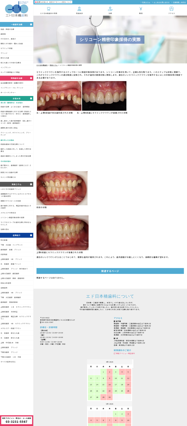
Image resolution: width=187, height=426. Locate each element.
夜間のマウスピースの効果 (11, 201)
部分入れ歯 (5, 58)
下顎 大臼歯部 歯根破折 (11, 297)
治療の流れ (5, 229)
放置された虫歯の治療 (9, 172)
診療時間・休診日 (179, 2)
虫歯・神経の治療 (7, 29)
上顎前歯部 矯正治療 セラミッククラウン (16, 317)
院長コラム (146, 2)
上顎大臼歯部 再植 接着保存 (12, 278)
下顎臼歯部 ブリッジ (9, 352)
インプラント (6, 67)
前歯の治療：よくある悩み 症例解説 (15, 107)
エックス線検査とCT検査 (10, 72)
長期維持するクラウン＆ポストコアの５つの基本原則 (16, 195)
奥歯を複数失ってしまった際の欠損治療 (16, 156)
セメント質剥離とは (8, 177)
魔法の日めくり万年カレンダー (129, 418)
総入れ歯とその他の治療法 (11, 62)
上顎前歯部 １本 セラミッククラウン (16, 307)
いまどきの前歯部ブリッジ (11, 189)
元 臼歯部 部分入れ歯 (10, 338)
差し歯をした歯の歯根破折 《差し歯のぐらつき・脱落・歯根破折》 (16, 122)
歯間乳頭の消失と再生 (9, 128)
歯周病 (3, 34)
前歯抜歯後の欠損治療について (12, 144)
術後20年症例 (6, 283)
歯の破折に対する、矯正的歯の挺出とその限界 (16, 207)
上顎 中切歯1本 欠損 (10, 342)
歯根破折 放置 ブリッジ (11, 249)
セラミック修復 (7, 48)
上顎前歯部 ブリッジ (9, 347)
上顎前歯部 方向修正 (9, 312)
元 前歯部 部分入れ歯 (10, 333)
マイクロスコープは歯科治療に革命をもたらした (16, 223)
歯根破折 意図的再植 (9, 302)
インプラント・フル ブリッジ (12, 88)
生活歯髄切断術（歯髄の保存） (12, 83)
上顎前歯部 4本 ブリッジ (11, 292)
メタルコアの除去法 (8, 213)
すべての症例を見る (8, 362)
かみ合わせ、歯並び (8, 39)
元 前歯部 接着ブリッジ (11, 264)
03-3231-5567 (47, 322)
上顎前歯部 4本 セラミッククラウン (15, 323)
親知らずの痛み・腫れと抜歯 (12, 43)
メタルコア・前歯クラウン (11, 328)
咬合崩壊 (4, 240)
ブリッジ (4, 53)
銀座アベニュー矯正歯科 (125, 353)
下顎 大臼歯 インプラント (12, 245)
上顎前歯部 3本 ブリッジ (11, 259)
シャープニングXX (91, 418)
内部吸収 (4, 254)
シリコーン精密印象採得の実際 (12, 217)
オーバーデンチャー (8, 92)
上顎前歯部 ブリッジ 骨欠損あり (14, 269)
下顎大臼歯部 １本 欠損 (11, 357)
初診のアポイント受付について (53, 2)
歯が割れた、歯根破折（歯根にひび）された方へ (16, 166)
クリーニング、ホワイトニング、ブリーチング (16, 133)
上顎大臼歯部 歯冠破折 (10, 273)
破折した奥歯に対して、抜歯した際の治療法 (16, 150)
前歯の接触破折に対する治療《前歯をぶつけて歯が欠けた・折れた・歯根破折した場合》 (16, 113)
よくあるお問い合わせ (162, 2)
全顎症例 (4, 288)
